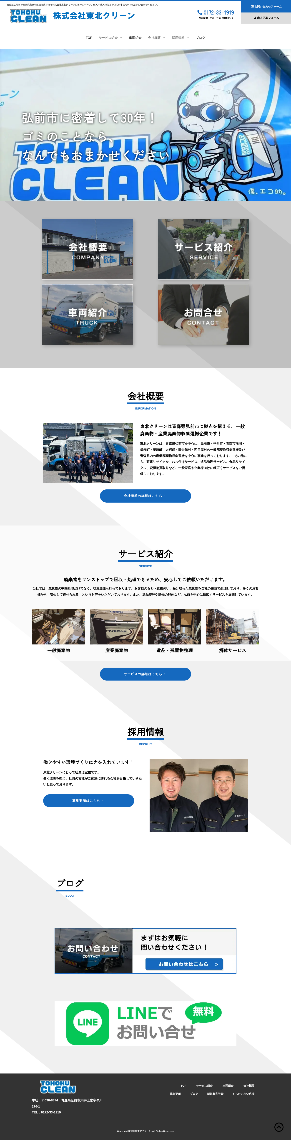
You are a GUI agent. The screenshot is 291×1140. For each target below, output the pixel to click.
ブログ (200, 37)
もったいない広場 (243, 1094)
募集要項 (175, 1094)
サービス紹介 (204, 1085)
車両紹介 (135, 37)
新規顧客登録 (215, 1094)
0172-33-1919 (215, 12)
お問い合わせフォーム (266, 6)
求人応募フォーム (266, 18)
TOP (89, 37)
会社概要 (248, 1085)
